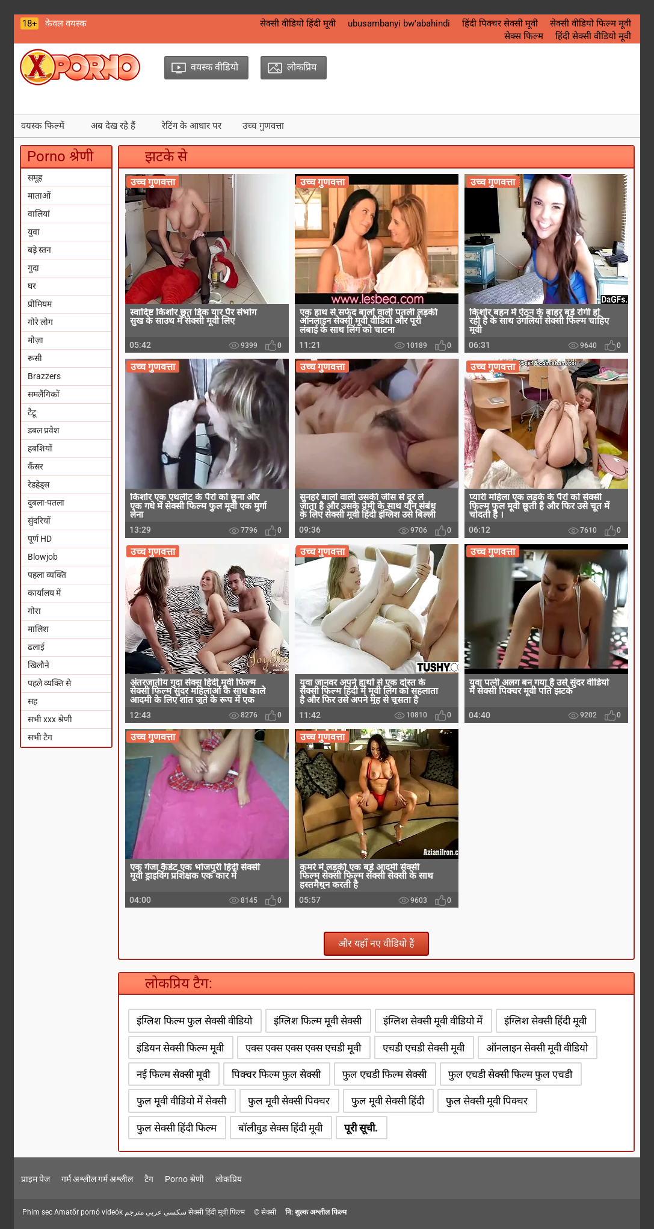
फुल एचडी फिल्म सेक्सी (384, 1074)
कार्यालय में (44, 593)
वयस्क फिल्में (42, 125)
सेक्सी (268, 1212)
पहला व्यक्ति (47, 575)
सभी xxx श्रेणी (50, 719)
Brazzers (44, 376)
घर (32, 286)
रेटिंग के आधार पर (191, 125)
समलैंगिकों (44, 394)
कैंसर (35, 466)
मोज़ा (35, 340)
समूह (35, 177)
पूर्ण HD (40, 538)
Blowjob (43, 557)
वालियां (39, 213)
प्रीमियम (40, 304)
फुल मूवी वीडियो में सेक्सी (181, 1101)
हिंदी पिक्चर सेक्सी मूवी (500, 23)
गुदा (33, 268)
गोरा (34, 611)
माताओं (39, 195)
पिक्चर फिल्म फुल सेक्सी (276, 1074)
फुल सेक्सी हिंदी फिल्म (177, 1128)
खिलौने (38, 665)
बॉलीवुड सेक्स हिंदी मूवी (280, 1128)
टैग (148, 1179)
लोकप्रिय (228, 1179)
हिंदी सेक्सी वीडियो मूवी (593, 36)
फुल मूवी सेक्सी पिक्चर (289, 1101)
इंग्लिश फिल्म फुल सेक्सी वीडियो (194, 1021)
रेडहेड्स (38, 484)
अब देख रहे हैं (113, 125)
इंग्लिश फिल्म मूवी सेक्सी (318, 1021)
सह (32, 701)
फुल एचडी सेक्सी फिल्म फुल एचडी (510, 1074)
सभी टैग (40, 737)
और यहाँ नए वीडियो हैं (376, 943)
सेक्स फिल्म (523, 36)
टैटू (32, 412)
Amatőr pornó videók (88, 1212)
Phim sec (37, 1212)
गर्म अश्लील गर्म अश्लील (97, 1179)
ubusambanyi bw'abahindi (399, 23)
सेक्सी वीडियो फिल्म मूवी (590, 23)
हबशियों (40, 448)
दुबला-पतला (46, 502)
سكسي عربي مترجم (156, 1212)
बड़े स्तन (39, 250)
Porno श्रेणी (184, 1179)
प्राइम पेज (35, 1179)
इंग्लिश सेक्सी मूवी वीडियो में (433, 1021)
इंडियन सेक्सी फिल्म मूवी (180, 1048)
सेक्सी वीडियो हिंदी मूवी (298, 23)
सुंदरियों (39, 520)
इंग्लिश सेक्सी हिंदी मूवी (545, 1021)
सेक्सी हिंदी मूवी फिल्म (216, 1212)
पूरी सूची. (361, 1128)
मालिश (38, 629)
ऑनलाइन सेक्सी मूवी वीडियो (537, 1048)
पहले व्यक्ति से (49, 683)
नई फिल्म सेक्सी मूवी (173, 1074)
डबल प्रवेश (44, 430)
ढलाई (36, 647)
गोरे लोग (40, 322)
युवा (34, 232)
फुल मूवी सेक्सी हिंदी (387, 1101)
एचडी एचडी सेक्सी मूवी (423, 1048)
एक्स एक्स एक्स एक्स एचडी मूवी (303, 1048)
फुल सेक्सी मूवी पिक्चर (487, 1101)
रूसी (35, 358)
